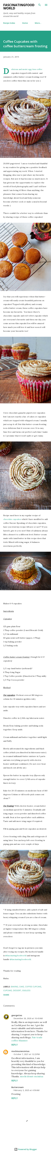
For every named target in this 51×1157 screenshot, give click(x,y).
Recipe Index (9, 23)
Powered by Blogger (25, 1149)
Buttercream (17, 1087)
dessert (17, 990)
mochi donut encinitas (31, 1076)
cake (21, 986)
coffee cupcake (33, 986)
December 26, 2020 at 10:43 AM (28, 1018)
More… (38, 23)
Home (25, 23)
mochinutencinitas (20, 1051)
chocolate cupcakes (12, 519)
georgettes (16, 1015)
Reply (14, 1044)
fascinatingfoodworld (18, 6)
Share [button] (6, 994)
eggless (26, 990)
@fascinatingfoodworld (15, 955)
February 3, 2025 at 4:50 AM (26, 1090)
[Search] (39, 5)
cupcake (7, 990)
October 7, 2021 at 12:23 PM (27, 1054)
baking (14, 986)
